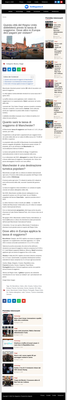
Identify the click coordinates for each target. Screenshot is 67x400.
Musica (16, 64)
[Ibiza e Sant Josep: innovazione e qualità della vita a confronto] (8, 319)
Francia (14, 288)
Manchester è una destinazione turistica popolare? (19, 81)
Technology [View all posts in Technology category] (17, 316)
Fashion (45, 11)
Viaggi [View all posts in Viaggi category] (15, 328)
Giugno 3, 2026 (18, 334)
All (11, 286)
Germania (20, 288)
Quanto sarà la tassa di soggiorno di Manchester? (19, 79)
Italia (39, 288)
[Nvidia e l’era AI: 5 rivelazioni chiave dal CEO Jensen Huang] (8, 368)
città (25, 286)
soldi (23, 292)
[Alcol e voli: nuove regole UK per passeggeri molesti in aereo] (8, 356)
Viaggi (28, 11)
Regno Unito (39, 290)
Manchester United (16, 290)
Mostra (25, 290)
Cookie (36, 2)
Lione (8, 290)
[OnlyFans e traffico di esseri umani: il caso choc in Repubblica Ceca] (8, 344)
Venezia (8, 294)
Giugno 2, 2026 (18, 359)
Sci (7, 292)
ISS (36, 288)
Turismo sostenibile (37, 292)
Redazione (45, 2)
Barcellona (15, 286)
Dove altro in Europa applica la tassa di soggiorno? (19, 83)
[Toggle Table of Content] (31, 77)
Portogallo (31, 290)
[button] (4, 69)
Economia (37, 11)
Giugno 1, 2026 (18, 384)
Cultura (35, 286)
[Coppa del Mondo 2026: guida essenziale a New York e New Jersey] (49, 84)
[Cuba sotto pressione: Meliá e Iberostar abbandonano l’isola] (8, 331)
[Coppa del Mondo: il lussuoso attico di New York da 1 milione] (8, 381)
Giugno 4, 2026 (18, 322)
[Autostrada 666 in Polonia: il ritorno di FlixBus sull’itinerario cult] (49, 103)
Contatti (29, 2)
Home (4, 17)
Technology (19, 11)
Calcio (22, 286)
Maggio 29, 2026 (57, 137)
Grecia (26, 288)
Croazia (30, 286)
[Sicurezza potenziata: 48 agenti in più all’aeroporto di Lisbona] (49, 124)
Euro (40, 286)
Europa (8, 288)
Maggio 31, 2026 (57, 97)
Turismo (27, 292)
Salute (10, 11)
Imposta (31, 288)
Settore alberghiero (15, 292)
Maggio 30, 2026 (58, 117)
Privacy (21, 2)
